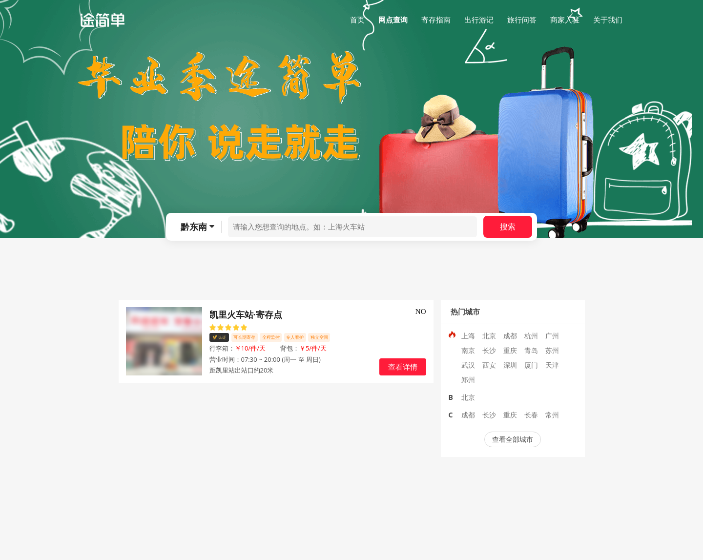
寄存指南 (436, 19)
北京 (489, 335)
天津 (552, 365)
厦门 (531, 365)
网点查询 (393, 19)
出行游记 (479, 19)
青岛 (531, 350)
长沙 (489, 350)
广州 (552, 335)
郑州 (468, 379)
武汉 (468, 365)
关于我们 (607, 19)
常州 (552, 414)
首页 (357, 19)
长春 (531, 414)
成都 (510, 335)
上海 (468, 335)
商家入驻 (564, 19)
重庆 (510, 350)
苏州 (552, 350)
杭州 (531, 335)
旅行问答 (522, 19)
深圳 (510, 365)
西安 (489, 365)
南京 (468, 350)
